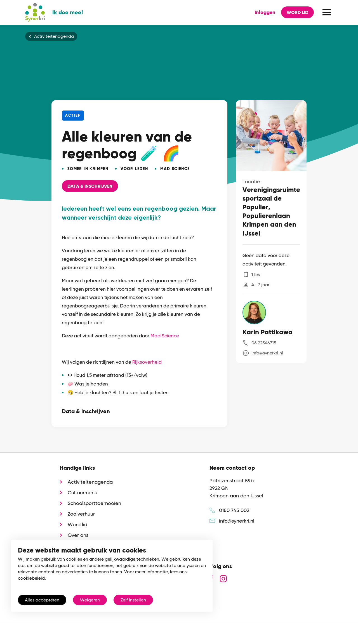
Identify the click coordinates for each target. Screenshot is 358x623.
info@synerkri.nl (267, 353)
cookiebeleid (31, 578)
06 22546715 (263, 342)
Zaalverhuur (81, 514)
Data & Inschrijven (89, 186)
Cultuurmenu (82, 492)
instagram (223, 578)
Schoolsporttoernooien (94, 503)
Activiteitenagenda (54, 36)
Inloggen (265, 12)
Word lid (297, 12)
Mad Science (164, 335)
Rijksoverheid (146, 362)
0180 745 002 (234, 510)
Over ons (78, 535)
